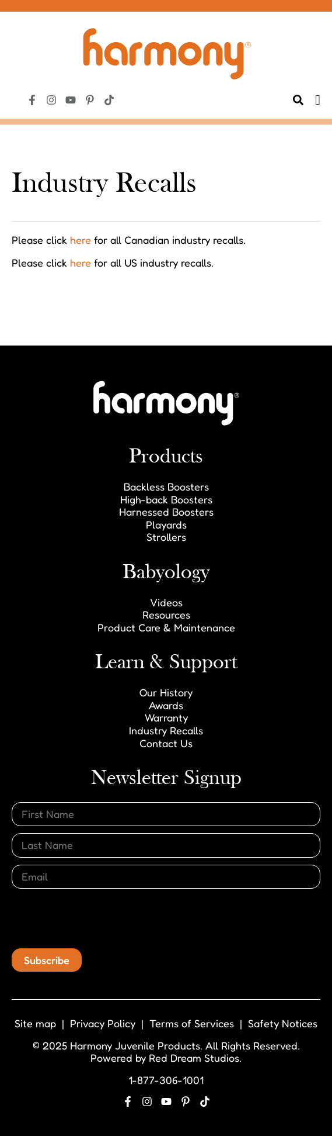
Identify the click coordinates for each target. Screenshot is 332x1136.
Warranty (166, 717)
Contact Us (166, 743)
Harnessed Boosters (166, 511)
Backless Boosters (166, 486)
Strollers (166, 536)
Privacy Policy (102, 1023)
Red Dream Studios (194, 1057)
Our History (166, 692)
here (80, 239)
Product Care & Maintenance (166, 627)
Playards (166, 524)
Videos (166, 602)
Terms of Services (191, 1023)
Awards (166, 705)
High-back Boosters (166, 499)
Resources (166, 614)
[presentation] (100, 918)
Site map (35, 1023)
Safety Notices (282, 1023)
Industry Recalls (166, 730)
